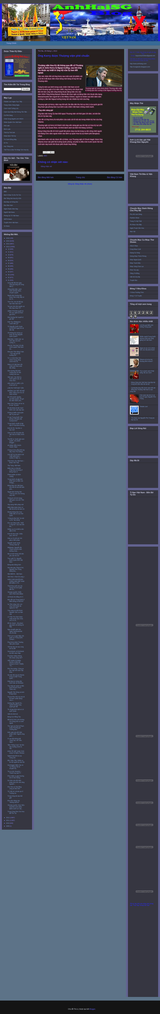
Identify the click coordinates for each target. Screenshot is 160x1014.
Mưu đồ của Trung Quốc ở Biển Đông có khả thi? (16, 600)
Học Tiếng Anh (8, 146)
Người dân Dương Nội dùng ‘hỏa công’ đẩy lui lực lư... (16, 297)
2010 (8, 823)
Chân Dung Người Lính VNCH (13, 119)
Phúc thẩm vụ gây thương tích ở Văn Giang (16, 777)
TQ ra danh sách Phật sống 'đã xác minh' (147, 372)
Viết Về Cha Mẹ (135, 277)
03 (9, 275)
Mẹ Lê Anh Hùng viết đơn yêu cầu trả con (16, 554)
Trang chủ (80, 177)
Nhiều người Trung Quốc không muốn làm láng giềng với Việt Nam (148, 338)
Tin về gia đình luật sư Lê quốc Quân (16, 710)
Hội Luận (7, 126)
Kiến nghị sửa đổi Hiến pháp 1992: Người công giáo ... (16, 734)
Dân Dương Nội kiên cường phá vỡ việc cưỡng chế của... (14, 372)
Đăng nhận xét (46, 166)
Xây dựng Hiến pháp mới (16, 504)
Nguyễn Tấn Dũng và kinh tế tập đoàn (16, 693)
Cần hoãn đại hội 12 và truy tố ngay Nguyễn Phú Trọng (148, 397)
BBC (45, 156)
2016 (8, 238)
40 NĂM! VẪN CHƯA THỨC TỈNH (14, 446)
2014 (8, 244)
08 (9, 260)
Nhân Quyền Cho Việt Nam (12, 122)
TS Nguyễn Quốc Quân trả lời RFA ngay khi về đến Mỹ (16, 328)
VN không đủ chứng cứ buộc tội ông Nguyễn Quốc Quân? (15, 334)
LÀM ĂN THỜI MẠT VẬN (16, 388)
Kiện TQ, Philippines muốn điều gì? (14, 322)
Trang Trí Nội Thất (136, 221)
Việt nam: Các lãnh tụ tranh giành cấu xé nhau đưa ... (14, 378)
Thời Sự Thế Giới (9, 132)
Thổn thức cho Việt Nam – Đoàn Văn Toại (16, 461)
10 (9, 255)
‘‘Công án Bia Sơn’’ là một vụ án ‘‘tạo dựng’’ (16, 519)
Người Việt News (9, 212)
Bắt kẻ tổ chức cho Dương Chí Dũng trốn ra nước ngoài (16, 721)
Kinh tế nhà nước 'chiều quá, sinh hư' (15, 534)
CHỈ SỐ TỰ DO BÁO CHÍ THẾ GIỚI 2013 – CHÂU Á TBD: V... (16, 456)
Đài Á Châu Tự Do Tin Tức (12, 195)
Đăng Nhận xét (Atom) (83, 184)
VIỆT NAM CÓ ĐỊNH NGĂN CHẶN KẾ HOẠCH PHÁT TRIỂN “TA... (16, 663)
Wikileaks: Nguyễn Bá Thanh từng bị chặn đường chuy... (15, 549)
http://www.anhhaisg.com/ (138, 64)
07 (9, 263)
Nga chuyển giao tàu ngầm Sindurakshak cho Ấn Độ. (15, 631)
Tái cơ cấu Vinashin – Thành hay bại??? (14, 772)
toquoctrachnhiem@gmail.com (145, 56)
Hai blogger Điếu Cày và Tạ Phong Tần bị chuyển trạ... (15, 766)
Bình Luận (7, 129)
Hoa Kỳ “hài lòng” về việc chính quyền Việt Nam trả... (16, 347)
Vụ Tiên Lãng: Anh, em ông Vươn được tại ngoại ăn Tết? (15, 606)
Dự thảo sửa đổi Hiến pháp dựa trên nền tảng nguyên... (16, 782)
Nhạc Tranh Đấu (135, 263)
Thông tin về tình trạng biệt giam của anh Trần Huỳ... (16, 500)
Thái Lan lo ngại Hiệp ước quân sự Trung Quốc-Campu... (16, 637)
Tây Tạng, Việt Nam (14, 465)
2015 (8, 241)
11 (9, 252)
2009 (8, 826)
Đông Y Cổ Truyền (136, 296)
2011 (8, 820)
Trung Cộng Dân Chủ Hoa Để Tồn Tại (16, 812)
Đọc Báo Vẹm (8, 205)
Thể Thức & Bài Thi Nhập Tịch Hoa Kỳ (16, 150)
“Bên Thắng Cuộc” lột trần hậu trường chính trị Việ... (16, 746)
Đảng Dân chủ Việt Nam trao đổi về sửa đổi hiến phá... (16, 487)
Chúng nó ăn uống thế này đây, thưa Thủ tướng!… (16, 451)
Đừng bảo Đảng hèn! (14, 565)
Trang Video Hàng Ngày (11, 105)
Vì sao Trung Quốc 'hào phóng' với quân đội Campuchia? (15, 419)
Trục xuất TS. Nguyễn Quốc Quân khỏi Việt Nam (15, 560)
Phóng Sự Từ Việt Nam (11, 216)
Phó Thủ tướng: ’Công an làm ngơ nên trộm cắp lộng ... (16, 670)
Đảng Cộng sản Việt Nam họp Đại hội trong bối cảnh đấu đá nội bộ (143, 383)
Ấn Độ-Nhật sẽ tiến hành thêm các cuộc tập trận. (16, 409)
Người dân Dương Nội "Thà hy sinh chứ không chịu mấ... (16, 493)
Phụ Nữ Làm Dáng (136, 214)
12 (9, 249)
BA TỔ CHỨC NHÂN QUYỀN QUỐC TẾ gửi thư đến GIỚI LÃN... (16, 398)
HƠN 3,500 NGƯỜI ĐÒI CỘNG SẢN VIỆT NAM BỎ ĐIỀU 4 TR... (16, 581)
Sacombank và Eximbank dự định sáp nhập (16, 652)
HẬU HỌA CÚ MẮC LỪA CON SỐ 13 (15, 384)
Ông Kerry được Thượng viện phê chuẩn (15, 643)
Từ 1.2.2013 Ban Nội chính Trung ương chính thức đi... (14, 359)
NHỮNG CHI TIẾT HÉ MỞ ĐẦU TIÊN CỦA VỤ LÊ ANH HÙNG (16, 392)
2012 (8, 817)
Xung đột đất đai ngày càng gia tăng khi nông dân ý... (16, 284)
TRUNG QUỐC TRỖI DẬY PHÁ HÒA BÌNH (15, 593)
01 (9, 280)
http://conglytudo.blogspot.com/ (140, 67)
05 (9, 269)
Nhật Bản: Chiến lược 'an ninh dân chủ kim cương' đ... (16, 340)
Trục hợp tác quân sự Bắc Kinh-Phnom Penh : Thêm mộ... (16, 687)
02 (9, 277)
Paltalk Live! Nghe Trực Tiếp (13, 101)
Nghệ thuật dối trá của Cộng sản (15, 756)
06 (9, 266)
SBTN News (8, 219)
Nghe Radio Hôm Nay (11, 209)
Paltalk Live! (144, 406)
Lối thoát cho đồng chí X (15, 597)
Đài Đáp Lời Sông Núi (11, 202)
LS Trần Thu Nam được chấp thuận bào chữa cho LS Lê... (15, 618)
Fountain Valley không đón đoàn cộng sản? (15, 656)
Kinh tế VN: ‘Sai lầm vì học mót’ (15, 429)
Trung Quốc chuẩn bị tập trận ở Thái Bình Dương (16, 424)
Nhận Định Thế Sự (10, 136)
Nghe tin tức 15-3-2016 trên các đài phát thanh (147, 349)
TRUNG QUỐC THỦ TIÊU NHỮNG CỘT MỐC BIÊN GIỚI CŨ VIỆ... (16, 807)
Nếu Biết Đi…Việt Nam (15, 574)
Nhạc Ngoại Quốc (135, 260)
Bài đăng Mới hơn (46, 177)
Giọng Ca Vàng (135, 253)
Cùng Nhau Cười (135, 249)
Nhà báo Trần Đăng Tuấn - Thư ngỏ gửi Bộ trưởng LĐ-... (16, 353)
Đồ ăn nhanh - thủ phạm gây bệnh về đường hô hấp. (16, 625)
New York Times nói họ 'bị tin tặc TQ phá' (16, 404)
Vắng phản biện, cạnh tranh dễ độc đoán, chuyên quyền (15, 291)
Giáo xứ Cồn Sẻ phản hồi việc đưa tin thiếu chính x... (16, 434)
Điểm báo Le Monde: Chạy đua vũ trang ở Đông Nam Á (15, 470)
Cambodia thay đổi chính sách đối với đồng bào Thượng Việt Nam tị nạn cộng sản (142, 389)
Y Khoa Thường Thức (137, 292)
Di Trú (6, 143)
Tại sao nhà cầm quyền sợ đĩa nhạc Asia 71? (16, 307)
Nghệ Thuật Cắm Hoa (137, 228)
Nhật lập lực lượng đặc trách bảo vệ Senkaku (15, 682)
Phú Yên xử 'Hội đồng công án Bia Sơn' (15, 787)
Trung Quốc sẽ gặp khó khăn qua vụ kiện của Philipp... (15, 481)
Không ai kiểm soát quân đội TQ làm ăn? (16, 413)
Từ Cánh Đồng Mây (10, 139)
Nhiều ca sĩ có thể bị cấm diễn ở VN (16, 530)
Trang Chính (11, 43)
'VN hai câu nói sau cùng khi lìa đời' (16, 647)
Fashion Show (134, 218)
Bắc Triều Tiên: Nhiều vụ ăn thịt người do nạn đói (16, 761)
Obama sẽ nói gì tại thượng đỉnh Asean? (146, 360)
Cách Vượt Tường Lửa (11, 108)
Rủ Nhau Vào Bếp (136, 224)
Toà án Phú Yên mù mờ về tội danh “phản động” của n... (16, 698)
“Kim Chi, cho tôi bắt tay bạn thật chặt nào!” (15, 302)
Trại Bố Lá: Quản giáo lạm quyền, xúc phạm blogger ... (16, 440)
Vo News (7, 226)
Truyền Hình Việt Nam (11, 222)
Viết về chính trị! (13, 714)
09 (9, 257)
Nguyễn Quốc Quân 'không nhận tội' (14, 543)
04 (9, 272)
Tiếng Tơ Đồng (134, 273)
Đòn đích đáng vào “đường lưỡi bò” (14, 801)
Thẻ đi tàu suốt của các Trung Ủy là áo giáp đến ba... (15, 587)
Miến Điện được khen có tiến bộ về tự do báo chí (16, 508)
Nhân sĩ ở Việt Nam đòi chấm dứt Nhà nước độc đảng (15, 366)
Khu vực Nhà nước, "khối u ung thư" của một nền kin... (16, 524)
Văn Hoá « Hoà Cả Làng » (16, 577)
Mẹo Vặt (132, 231)
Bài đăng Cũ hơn (114, 177)
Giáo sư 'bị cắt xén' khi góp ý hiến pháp (15, 539)
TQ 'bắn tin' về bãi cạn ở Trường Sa (15, 792)
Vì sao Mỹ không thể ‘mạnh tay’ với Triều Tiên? (15, 740)
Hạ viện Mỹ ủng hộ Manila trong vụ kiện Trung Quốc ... (16, 676)
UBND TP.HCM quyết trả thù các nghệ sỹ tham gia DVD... (15, 312)
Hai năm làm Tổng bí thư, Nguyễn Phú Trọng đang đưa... (16, 569)
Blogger (92, 1009)
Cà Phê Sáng (8, 115)
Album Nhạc (134, 246)
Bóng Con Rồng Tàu (14, 717)
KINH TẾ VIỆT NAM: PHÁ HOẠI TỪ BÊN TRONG (16, 752)
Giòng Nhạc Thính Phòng (138, 256)
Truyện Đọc (133, 280)
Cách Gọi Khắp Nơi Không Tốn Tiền (15, 112)
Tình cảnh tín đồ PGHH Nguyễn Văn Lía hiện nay (15, 612)
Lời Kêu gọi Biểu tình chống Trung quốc (146, 326)
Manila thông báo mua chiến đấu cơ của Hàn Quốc (15, 513)
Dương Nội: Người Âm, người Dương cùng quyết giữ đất (15, 704)
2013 (8, 247)
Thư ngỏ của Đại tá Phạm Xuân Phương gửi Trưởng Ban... (16, 727)
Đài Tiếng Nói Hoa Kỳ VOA (12, 198)
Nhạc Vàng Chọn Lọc (137, 266)
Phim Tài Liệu (134, 270)
